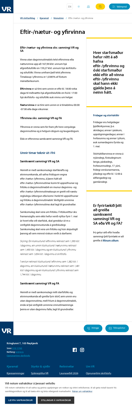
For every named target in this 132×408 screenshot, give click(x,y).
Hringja (93, 328)
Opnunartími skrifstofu (18, 355)
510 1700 (17, 348)
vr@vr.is (20, 351)
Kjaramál (44, 18)
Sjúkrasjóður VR (39, 373)
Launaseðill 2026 (68, 373)
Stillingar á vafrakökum (56, 400)
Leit (100, 6)
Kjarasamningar (15, 373)
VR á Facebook (75, 350)
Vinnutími (58, 18)
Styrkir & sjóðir (40, 366)
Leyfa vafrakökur (20, 400)
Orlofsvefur (78, 6)
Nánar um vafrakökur (82, 391)
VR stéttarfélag (27, 18)
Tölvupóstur (117, 328)
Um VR (90, 366)
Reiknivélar (66, 366)
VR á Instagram (82, 350)
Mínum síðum (111, 240)
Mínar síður (88, 6)
